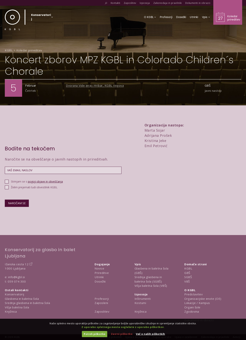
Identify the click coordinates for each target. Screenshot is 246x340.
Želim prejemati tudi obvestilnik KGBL (34, 187)
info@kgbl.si (16, 277)
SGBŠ (188, 277)
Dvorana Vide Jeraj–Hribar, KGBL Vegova (95, 85)
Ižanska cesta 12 (16, 264)
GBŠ (187, 273)
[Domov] (12, 20)
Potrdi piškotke (95, 334)
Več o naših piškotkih (150, 334)
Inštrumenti (143, 299)
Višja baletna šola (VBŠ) (151, 286)
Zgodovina (191, 311)
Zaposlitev (102, 311)
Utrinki (99, 277)
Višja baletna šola (17, 307)
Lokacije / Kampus (197, 303)
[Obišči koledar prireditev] (227, 12)
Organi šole (192, 307)
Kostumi (140, 303)
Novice (99, 268)
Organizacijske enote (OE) (202, 299)
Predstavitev (193, 294)
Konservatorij (14, 294)
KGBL (188, 268)
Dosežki (100, 281)
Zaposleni (101, 303)
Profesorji (102, 299)
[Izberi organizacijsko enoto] (41, 18)
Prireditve (102, 273)
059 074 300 (17, 281)
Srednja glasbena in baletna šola (27, 303)
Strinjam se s (37, 181)
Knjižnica (11, 311)
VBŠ (187, 281)
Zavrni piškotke (122, 334)
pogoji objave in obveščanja (45, 181)
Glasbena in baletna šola (22, 299)
